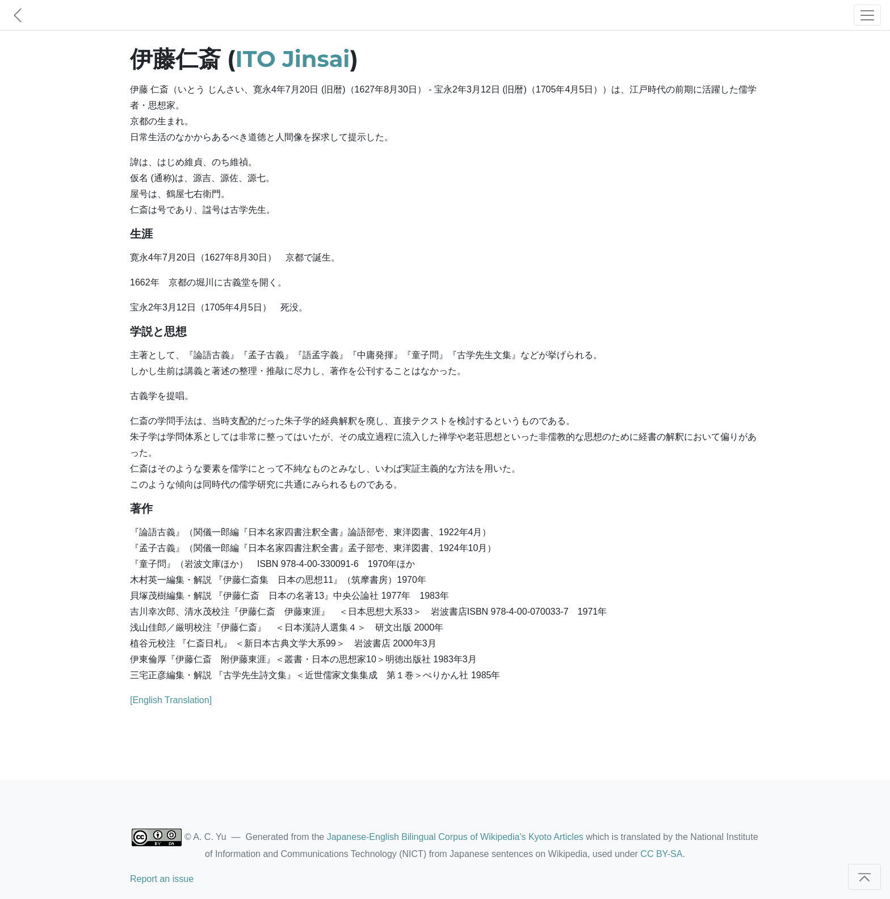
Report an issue (162, 879)
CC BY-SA (661, 854)
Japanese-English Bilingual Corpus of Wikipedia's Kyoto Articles (455, 837)
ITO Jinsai (293, 59)
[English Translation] (171, 700)
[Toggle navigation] (867, 15)
